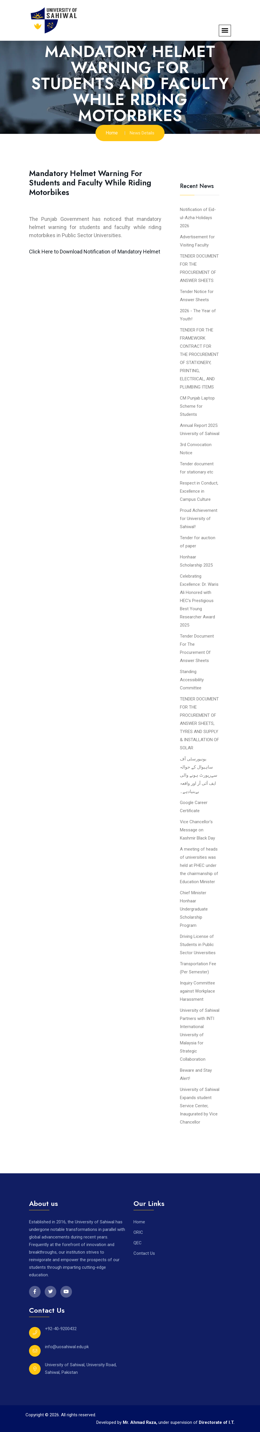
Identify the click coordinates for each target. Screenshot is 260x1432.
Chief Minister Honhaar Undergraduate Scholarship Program (194, 909)
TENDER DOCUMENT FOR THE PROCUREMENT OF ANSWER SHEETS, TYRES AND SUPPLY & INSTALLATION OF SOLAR (199, 723)
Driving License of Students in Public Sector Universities (198, 944)
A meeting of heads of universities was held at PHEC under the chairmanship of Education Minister (199, 865)
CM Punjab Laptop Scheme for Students (197, 406)
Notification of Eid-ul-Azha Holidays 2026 (198, 217)
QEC (137, 1242)
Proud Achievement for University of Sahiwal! (198, 518)
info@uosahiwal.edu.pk (67, 1346)
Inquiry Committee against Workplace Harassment (197, 991)
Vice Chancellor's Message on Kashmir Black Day (197, 830)
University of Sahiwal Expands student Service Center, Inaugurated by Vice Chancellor (199, 1106)
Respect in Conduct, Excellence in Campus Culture (199, 491)
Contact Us (144, 1253)
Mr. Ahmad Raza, (140, 1422)
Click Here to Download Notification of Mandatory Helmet (94, 252)
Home (112, 133)
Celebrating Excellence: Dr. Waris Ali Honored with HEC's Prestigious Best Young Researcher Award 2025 (199, 601)
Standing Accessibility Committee (192, 680)
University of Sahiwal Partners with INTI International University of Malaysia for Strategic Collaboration (199, 1035)
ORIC (138, 1232)
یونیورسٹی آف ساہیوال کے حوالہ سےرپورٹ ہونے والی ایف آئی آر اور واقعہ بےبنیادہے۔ (198, 775)
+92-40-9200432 (61, 1328)
